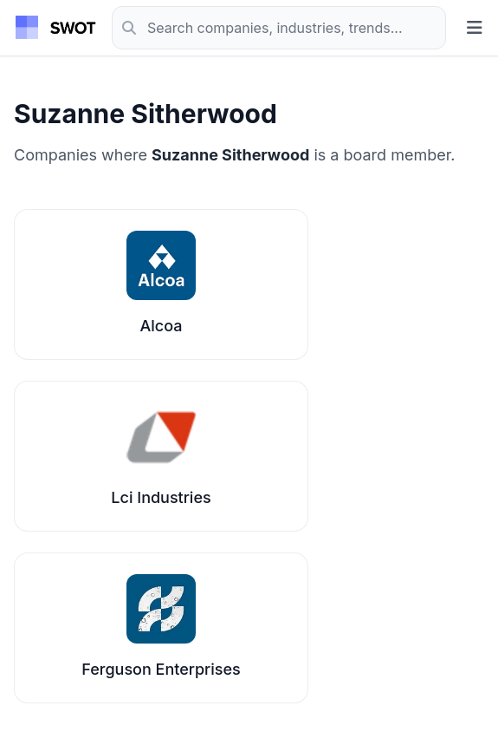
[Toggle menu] (474, 28)
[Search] (279, 27)
